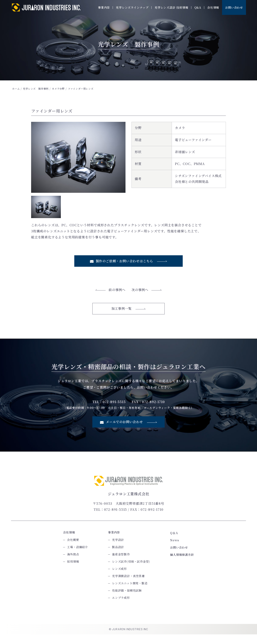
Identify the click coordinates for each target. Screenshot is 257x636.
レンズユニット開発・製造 (130, 585)
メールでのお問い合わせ (128, 423)
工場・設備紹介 (77, 549)
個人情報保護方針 (182, 556)
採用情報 (73, 563)
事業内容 (104, 7)
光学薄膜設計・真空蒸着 (128, 577)
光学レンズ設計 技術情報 (171, 7)
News (174, 542)
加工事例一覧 (128, 310)
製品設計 (118, 549)
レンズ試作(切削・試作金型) (131, 563)
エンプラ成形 (121, 599)
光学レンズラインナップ (132, 7)
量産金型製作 (121, 556)
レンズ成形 (119, 570)
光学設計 (118, 541)
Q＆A (174, 534)
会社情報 (213, 7)
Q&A (197, 7)
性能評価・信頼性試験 (127, 592)
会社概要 (73, 541)
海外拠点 (73, 556)
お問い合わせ (234, 7)
